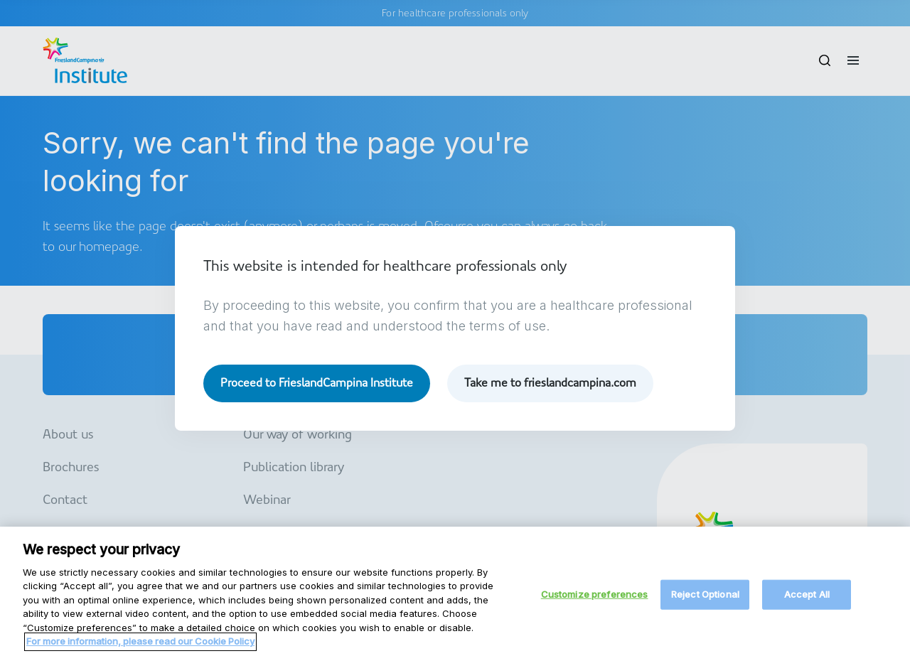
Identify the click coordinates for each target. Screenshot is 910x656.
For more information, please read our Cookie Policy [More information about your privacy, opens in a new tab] (140, 648)
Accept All (807, 601)
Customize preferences (594, 601)
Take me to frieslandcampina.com (550, 382)
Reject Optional (705, 601)
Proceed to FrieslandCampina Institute (316, 382)
